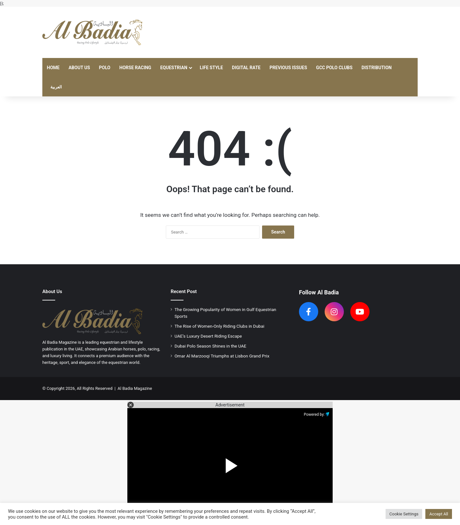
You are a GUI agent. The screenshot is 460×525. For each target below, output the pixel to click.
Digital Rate (246, 67)
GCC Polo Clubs (334, 67)
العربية (56, 87)
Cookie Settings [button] (404, 514)
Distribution (377, 67)
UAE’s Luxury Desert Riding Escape (208, 336)
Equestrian (173, 67)
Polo (104, 67)
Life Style (211, 67)
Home (53, 67)
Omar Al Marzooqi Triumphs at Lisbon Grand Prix (222, 355)
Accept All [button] (438, 514)
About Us (79, 67)
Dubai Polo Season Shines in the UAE (210, 346)
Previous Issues (288, 67)
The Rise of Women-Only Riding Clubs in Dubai (219, 326)
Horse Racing (135, 67)
